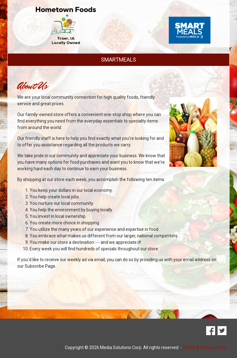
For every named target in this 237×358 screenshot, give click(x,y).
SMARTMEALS (118, 59)
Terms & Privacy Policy (205, 347)
